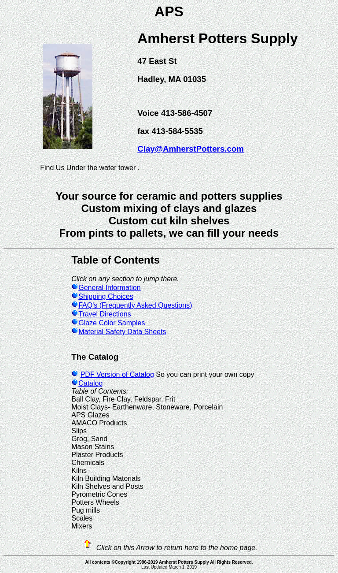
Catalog (87, 383)
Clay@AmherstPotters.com (190, 148)
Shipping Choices (102, 296)
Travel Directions (101, 314)
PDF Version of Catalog (117, 374)
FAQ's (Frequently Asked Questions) (131, 305)
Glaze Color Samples (108, 323)
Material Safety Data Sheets (118, 331)
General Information (105, 287)
